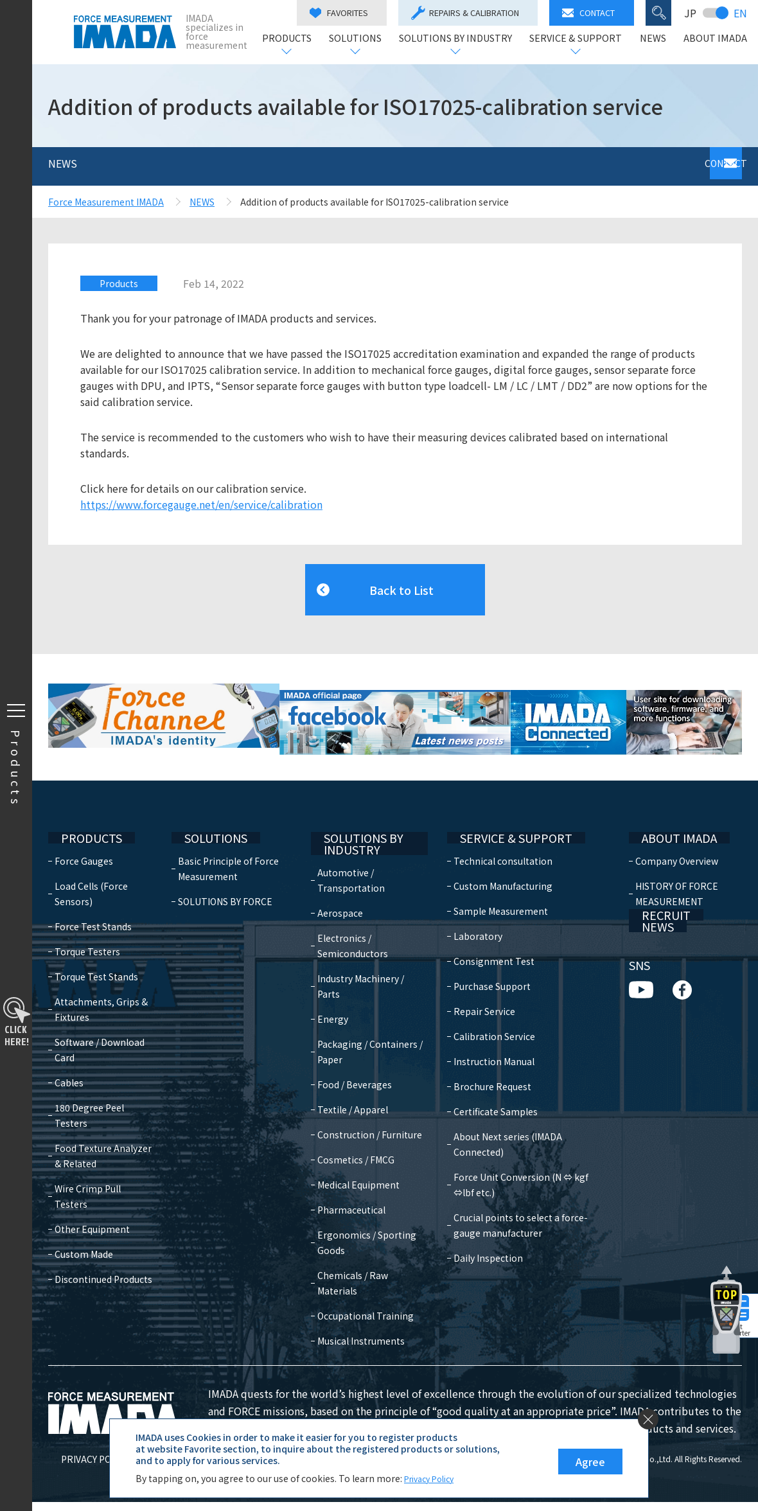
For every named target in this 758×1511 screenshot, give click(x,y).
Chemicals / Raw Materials (359, 1276)
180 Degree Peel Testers (89, 1089)
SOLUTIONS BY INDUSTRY (460, 38)
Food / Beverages (361, 1062)
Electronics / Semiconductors (359, 924)
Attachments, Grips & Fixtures (101, 983)
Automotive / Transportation (358, 858)
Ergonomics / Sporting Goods (358, 1236)
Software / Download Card (100, 1024)
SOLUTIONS (360, 38)
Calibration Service (486, 1010)
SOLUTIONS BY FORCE (228, 875)
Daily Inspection (480, 1216)
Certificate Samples (487, 1085)
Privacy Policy (433, 1478)
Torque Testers (87, 925)
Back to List (401, 583)
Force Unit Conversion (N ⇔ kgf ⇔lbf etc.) (524, 1143)
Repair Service (476, 985)
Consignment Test (485, 935)
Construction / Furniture (355, 1120)
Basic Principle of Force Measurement (231, 843)
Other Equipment (92, 1187)
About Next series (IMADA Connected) (525, 1110)
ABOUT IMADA (720, 38)
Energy (339, 997)
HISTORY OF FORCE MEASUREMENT (673, 868)
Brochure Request (484, 1060)
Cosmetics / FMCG (362, 1153)
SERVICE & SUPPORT (580, 38)
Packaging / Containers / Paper (364, 1030)
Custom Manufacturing (494, 860)
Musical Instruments (368, 1349)
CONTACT (593, 12)
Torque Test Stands (96, 950)
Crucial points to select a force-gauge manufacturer (525, 1184)
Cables (69, 1056)
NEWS (658, 38)
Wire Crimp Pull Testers (105, 1162)
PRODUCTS (292, 38)
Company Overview (673, 835)
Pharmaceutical (358, 1203)
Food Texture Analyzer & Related (103, 1130)
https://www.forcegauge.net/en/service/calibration (201, 504)
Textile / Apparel (359, 1087)
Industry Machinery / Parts (367, 964)
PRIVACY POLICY (82, 1468)
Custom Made (84, 1212)
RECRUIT (650, 904)
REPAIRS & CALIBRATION (470, 13)
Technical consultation (494, 835)
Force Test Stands (93, 900)
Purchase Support (483, 960)
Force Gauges (84, 835)
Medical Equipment (365, 1178)
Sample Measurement (492, 885)
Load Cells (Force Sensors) (91, 868)
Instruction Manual (485, 1035)
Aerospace (347, 891)
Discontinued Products (103, 1238)
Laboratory (469, 910)
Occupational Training (353, 1317)
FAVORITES (344, 12)
